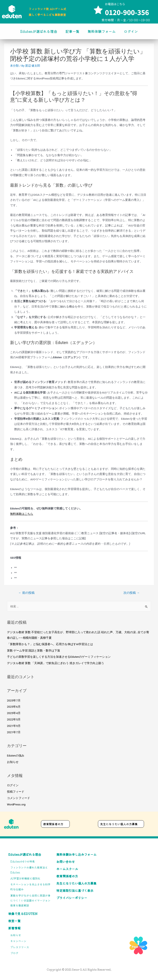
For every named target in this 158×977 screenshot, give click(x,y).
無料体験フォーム (102, 31)
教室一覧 (14, 921)
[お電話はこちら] (98, 10)
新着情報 (14, 928)
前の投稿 (26, 593)
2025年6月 (14, 706)
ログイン (131, 31)
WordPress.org (16, 804)
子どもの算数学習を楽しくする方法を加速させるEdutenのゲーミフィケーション (59, 656)
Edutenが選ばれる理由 (38, 31)
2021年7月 (14, 732)
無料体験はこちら (21, 513)
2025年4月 (14, 713)
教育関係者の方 (67, 876)
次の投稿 (131, 593)
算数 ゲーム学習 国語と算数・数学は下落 (33, 650)
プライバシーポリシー (71, 898)
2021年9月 (14, 725)
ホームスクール (67, 869)
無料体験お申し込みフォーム (76, 854)
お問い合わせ (65, 861)
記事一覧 (72, 31)
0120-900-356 (127, 12)
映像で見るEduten (22, 913)
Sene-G (77, 969)
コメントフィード (18, 798)
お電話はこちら (115, 4)
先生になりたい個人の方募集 (76, 883)
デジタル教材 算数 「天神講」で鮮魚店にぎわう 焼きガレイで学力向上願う (55, 663)
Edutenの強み (15, 755)
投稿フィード (15, 791)
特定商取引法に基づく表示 (74, 890)
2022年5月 (14, 719)
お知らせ (13, 762)
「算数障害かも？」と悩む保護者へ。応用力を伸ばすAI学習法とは (50, 644)
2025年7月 (14, 700)
